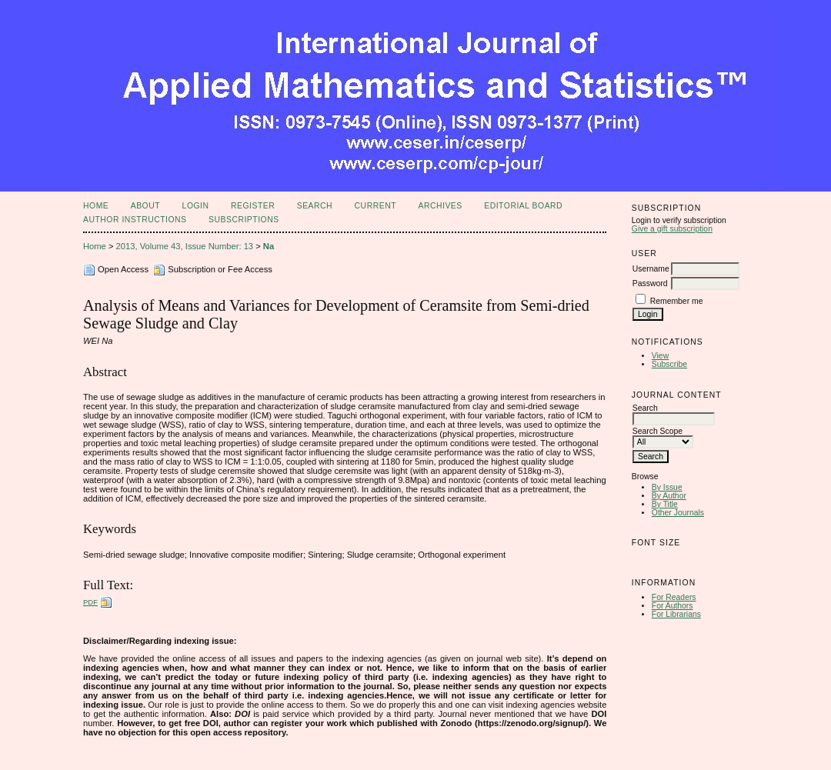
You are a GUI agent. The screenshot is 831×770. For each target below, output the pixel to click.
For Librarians (676, 614)
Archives (440, 206)
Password (650, 283)
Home (95, 206)
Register (253, 206)
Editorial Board (523, 206)
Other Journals (678, 512)
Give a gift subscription (672, 229)
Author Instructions (135, 219)
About (145, 206)
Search (314, 206)
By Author (669, 496)
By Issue (667, 487)
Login (195, 206)
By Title (665, 504)
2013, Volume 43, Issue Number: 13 (185, 246)
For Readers (674, 597)
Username (650, 269)
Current (375, 206)
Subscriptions (244, 219)
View (660, 356)
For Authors (672, 606)
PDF (90, 602)
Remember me (676, 301)
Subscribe (669, 364)
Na (268, 246)
